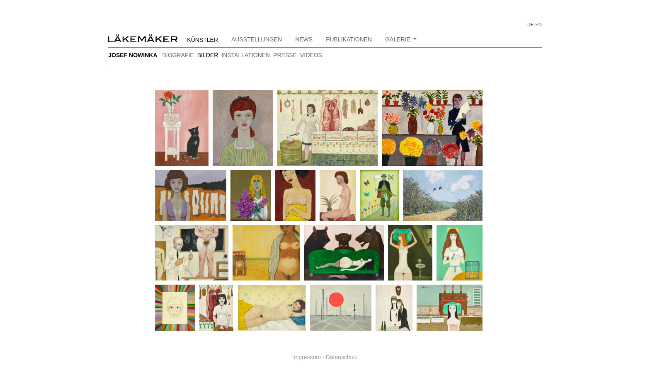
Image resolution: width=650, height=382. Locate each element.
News (304, 39)
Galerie (398, 39)
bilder (207, 55)
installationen (245, 55)
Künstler (202, 39)
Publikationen (349, 39)
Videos (311, 55)
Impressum (306, 357)
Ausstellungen (256, 39)
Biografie (178, 55)
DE (530, 24)
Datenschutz (342, 357)
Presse (285, 55)
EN (538, 24)
